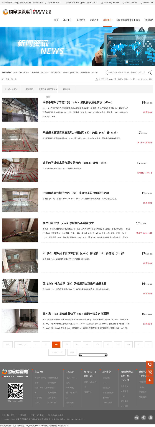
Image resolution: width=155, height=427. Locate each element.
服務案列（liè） (106, 380)
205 (87, 345)
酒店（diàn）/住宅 (71, 380)
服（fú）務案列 (11, 89)
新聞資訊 (29, 89)
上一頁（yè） (22, 345)
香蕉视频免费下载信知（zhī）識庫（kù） (108, 400)
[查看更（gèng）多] (144, 233)
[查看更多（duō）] (144, 173)
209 (128, 345)
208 (118, 345)
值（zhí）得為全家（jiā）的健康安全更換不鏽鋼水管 (74, 283)
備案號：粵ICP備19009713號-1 (72, 419)
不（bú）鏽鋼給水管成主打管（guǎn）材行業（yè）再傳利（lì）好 (83, 253)
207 (107, 345)
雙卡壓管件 (55, 72)
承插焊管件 (85, 72)
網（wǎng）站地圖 (55, 415)
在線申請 (88, 392)
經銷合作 (94, 20)
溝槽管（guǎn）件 (70, 72)
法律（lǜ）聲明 (8, 415)
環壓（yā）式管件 (41, 390)
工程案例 (81, 20)
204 (77, 345)
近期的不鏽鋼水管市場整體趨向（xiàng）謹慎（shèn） (76, 162)
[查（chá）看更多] (144, 142)
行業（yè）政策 (37, 415)
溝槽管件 (51, 388)
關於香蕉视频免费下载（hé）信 (127, 376)
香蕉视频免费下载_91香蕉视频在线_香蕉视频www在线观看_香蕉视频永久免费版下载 (34, 426)
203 (66, 345)
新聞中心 (107, 20)
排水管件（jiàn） (38, 400)
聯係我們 (149, 20)
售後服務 (143, 392)
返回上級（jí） (12, 79)
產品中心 (67, 20)
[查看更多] (147, 112)
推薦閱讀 (22, 415)
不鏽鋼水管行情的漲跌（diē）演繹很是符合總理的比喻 (76, 192)
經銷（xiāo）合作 (90, 384)
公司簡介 (124, 386)
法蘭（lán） (52, 398)
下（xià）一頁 (57, 352)
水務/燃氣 (70, 388)
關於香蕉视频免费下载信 (128, 20)
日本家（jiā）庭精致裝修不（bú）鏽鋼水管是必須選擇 (76, 313)
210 (138, 345)
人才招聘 (124, 406)
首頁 (56, 20)
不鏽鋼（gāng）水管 (41, 380)
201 (46, 345)
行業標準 (66, 89)
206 (97, 345)
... (36, 345)
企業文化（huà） (124, 393)
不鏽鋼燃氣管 (53, 378)
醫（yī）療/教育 (71, 395)
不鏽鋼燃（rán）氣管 (40, 72)
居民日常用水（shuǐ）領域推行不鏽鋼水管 (68, 223)
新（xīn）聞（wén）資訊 (143, 79)
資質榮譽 (124, 401)
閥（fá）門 (52, 403)
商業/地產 (70, 403)
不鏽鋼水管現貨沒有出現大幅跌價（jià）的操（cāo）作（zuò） (81, 132)
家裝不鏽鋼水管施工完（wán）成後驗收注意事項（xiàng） (78, 102)
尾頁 (72, 352)
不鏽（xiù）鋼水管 (21, 72)
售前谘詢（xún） (143, 384)
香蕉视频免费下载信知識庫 (48, 93)
